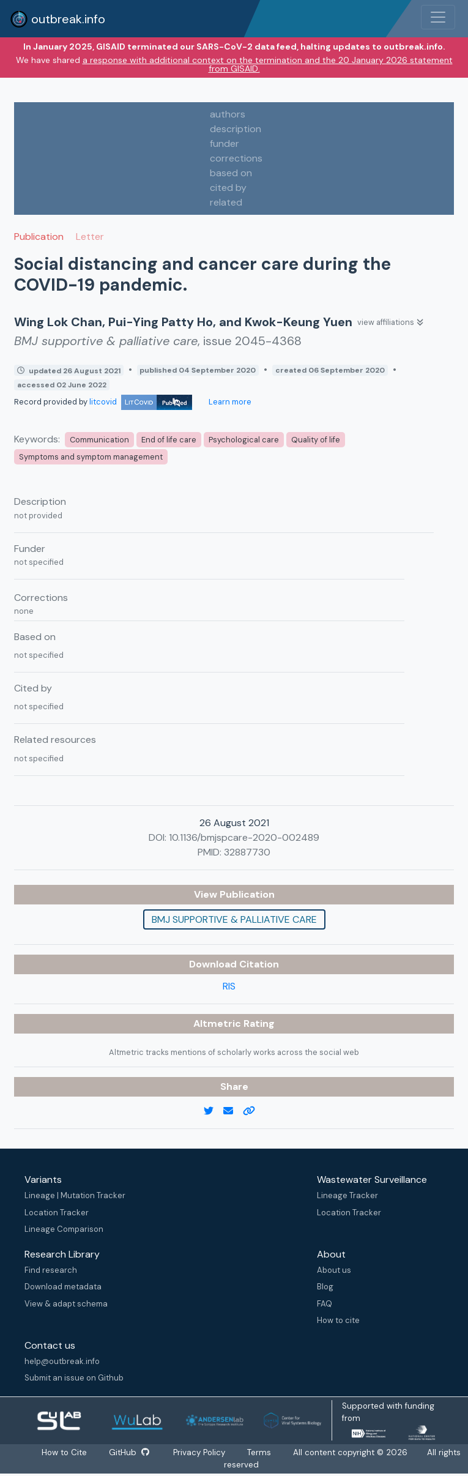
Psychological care (244, 439)
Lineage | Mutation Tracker (74, 1195)
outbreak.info (57, 19)
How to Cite (64, 1452)
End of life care (168, 439)
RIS (229, 986)
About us (334, 1270)
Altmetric (218, 1023)
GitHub (128, 1452)
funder (224, 143)
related (226, 202)
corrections (236, 158)
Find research (50, 1270)
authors (227, 114)
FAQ (324, 1304)
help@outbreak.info (62, 1361)
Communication (99, 439)
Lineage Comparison (63, 1229)
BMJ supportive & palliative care (234, 919)
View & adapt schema (66, 1304)
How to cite (338, 1320)
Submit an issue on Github (74, 1378)
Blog (325, 1286)
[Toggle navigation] (438, 17)
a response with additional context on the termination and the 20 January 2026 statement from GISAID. (268, 64)
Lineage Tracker (347, 1195)
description (235, 128)
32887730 (247, 852)
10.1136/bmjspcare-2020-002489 (244, 837)
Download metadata (63, 1286)
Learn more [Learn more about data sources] (229, 402)
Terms (260, 1452)
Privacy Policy (200, 1452)
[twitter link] (213, 1111)
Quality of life (315, 439)
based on (231, 172)
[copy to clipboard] (254, 1111)
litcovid (140, 402)
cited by (228, 187)
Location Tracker (56, 1212)
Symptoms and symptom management (91, 457)
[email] (233, 1111)
